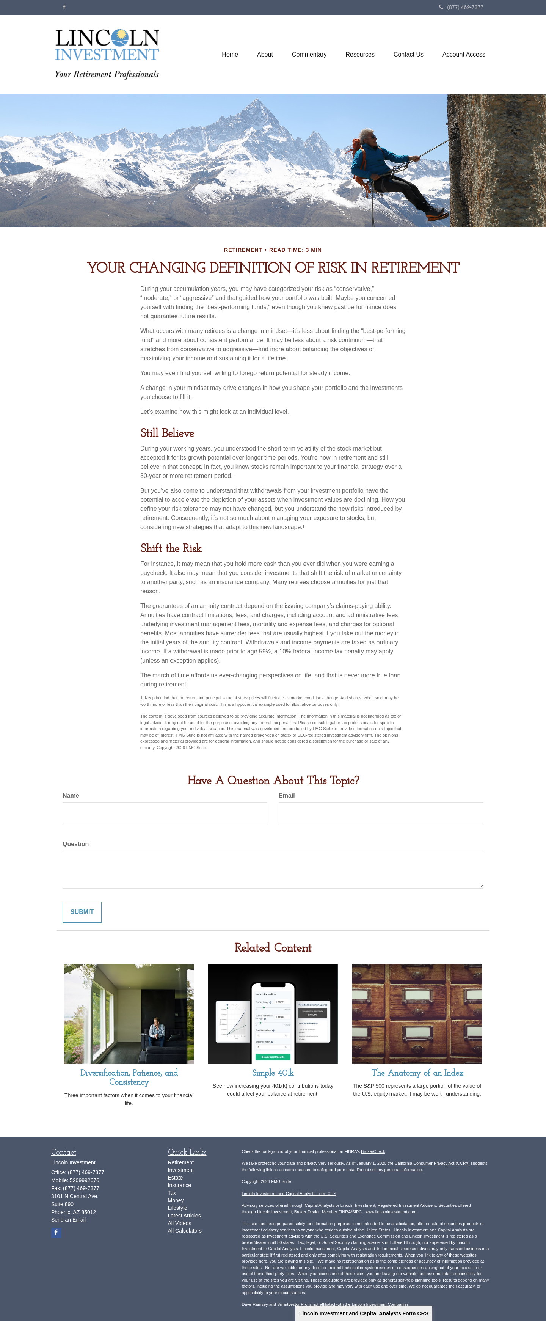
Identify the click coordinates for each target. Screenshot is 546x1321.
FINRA (344, 1211)
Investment (181, 1170)
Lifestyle (177, 1208)
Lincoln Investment (274, 1211)
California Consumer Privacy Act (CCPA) (432, 1163)
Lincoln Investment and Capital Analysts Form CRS (363, 1313)
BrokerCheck (373, 1151)
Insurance (179, 1185)
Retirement (181, 1162)
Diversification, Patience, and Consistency (129, 1078)
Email (287, 795)
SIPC (357, 1211)
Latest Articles (184, 1216)
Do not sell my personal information (389, 1169)
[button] (265, 55)
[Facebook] (64, 7)
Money (176, 1200)
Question (76, 844)
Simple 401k (273, 1073)
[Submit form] (82, 912)
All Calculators (185, 1231)
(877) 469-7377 (461, 7)
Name (71, 795)
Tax (172, 1193)
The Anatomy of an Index (417, 1073)
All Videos (179, 1223)
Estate (175, 1178)
